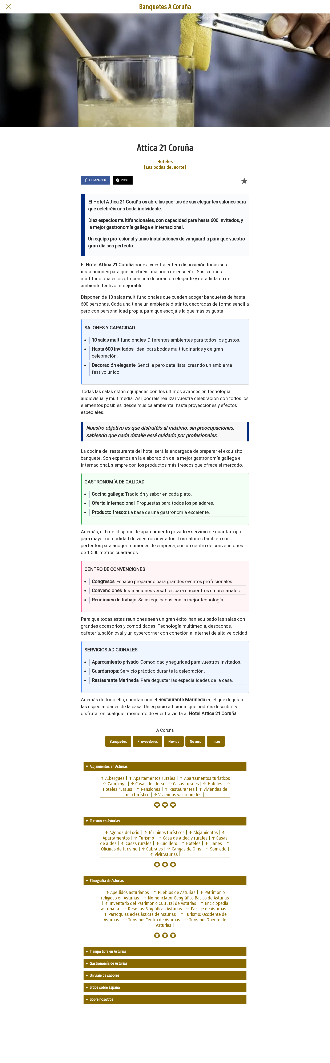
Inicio (216, 741)
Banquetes (118, 741)
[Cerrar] (8, 6)
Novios (195, 741)
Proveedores (147, 741)
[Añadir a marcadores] (244, 181)
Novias (173, 741)
